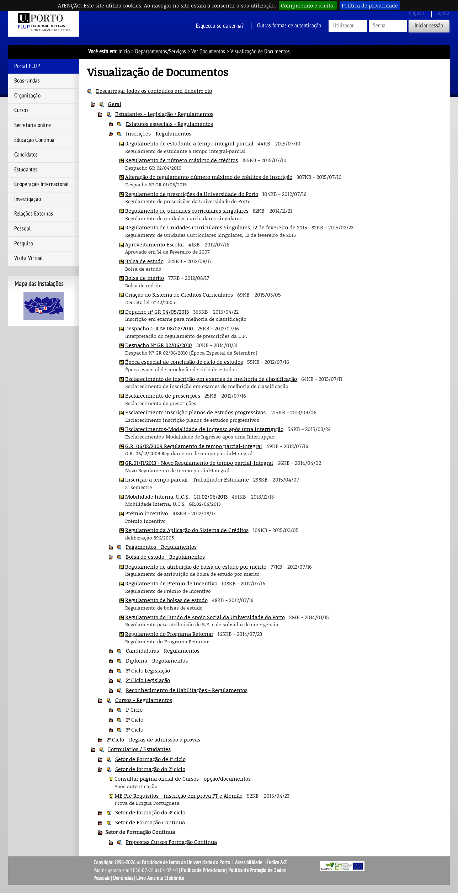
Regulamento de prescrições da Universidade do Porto (191, 193)
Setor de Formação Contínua (150, 822)
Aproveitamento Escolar (154, 244)
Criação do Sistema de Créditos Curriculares (179, 294)
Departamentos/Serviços (160, 51)
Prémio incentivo (146, 513)
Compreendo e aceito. (308, 5)
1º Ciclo (134, 709)
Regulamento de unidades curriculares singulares (187, 210)
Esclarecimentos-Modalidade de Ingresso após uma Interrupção (204, 428)
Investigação (27, 199)
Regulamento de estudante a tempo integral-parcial (189, 143)
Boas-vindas (27, 80)
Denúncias (123, 878)
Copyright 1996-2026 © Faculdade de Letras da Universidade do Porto (162, 862)
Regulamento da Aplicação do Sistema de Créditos (187, 529)
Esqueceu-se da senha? (220, 25)
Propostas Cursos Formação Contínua (171, 841)
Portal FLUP (27, 66)
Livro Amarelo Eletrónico (160, 878)
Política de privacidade (370, 5)
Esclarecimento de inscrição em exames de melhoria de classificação (211, 378)
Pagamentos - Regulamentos (161, 546)
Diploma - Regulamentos (157, 660)
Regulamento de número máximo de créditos (181, 160)
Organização (27, 95)
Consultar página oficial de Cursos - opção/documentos (182, 778)
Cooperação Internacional (41, 184)
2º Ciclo (134, 719)
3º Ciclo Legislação (148, 670)
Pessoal (22, 228)
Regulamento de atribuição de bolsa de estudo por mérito (195, 566)
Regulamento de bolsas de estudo (166, 600)
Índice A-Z (277, 862)
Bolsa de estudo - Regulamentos (165, 556)
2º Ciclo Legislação (148, 680)
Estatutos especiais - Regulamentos (169, 123)
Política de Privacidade (203, 870)
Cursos (21, 110)
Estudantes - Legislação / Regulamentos (164, 113)
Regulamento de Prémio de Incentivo (171, 583)
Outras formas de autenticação (289, 25)
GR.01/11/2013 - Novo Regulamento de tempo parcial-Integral (199, 462)
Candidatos (26, 154)
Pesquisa (23, 243)
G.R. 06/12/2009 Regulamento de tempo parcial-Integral (193, 446)
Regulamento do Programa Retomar (169, 633)
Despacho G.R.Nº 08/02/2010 (159, 328)
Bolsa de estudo (144, 261)
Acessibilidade (248, 862)
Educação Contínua (34, 140)
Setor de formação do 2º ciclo (150, 768)
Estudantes (26, 169)
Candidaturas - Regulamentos (162, 650)
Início (124, 51)
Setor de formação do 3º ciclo (150, 812)
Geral (114, 103)
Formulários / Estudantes (139, 749)
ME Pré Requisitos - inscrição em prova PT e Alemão (178, 795)
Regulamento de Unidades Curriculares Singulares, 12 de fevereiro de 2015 (216, 227)
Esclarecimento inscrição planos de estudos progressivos (196, 412)
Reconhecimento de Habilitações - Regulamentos (186, 689)
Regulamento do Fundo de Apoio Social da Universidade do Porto (205, 617)
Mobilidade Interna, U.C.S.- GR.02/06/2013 (176, 496)
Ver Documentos (208, 51)
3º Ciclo (134, 729)
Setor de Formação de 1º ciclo (150, 758)
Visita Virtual (28, 258)
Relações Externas (33, 213)
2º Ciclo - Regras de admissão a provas (153, 739)
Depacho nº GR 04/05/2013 (157, 311)
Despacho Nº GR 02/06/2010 (158, 345)
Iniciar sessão (429, 25)
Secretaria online (32, 125)
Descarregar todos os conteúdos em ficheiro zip (154, 90)
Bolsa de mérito (144, 277)
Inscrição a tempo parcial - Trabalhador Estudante (187, 479)
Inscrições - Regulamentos (158, 133)
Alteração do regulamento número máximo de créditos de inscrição (208, 176)
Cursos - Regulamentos (143, 699)
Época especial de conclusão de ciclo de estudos (184, 361)
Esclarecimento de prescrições (162, 395)
